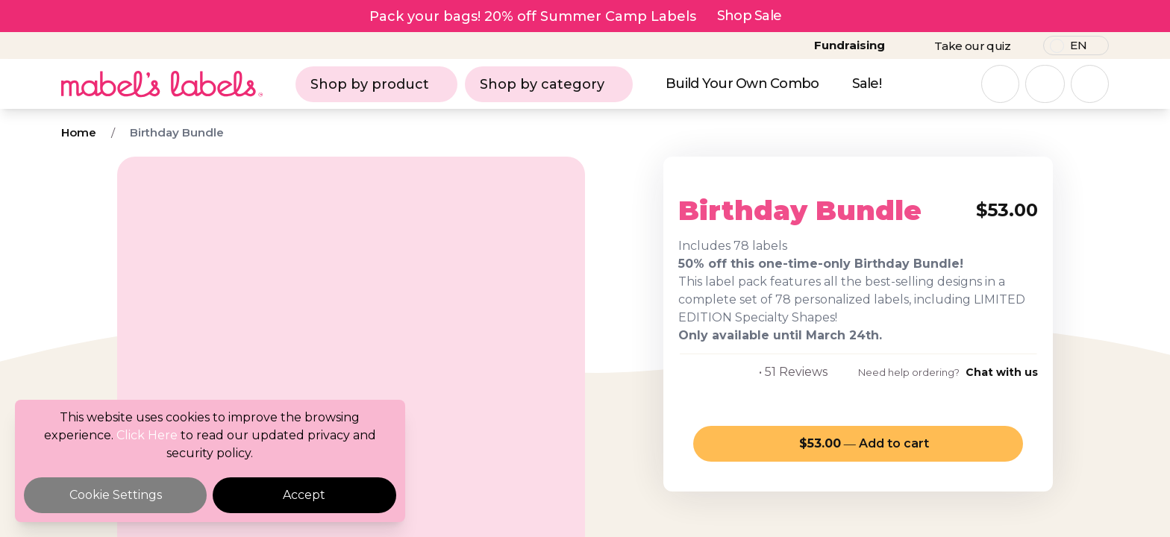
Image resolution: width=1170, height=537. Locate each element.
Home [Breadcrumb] (78, 132)
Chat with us (1002, 372)
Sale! (866, 83)
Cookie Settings (115, 495)
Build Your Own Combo (742, 83)
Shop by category (549, 84)
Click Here (147, 435)
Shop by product (376, 84)
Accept (304, 495)
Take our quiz (972, 46)
